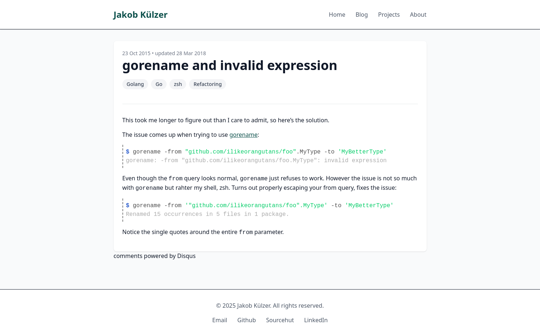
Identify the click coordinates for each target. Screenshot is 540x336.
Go (158, 84)
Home (337, 15)
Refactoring (207, 84)
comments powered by (155, 256)
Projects (389, 15)
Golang (135, 84)
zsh (178, 84)
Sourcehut (280, 320)
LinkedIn (316, 320)
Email (219, 320)
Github (246, 320)
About (418, 15)
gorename (244, 135)
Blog (362, 15)
